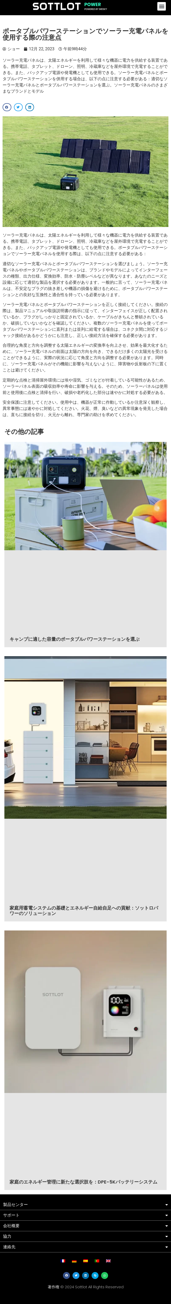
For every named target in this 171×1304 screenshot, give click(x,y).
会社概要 (11, 1226)
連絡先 (9, 1247)
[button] (161, 6)
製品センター (15, 1205)
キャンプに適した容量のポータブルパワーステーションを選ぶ (75, 639)
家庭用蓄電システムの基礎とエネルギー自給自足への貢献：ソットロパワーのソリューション (84, 911)
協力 (7, 1236)
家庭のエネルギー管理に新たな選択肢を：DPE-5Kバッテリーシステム (83, 1182)
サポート (11, 1215)
